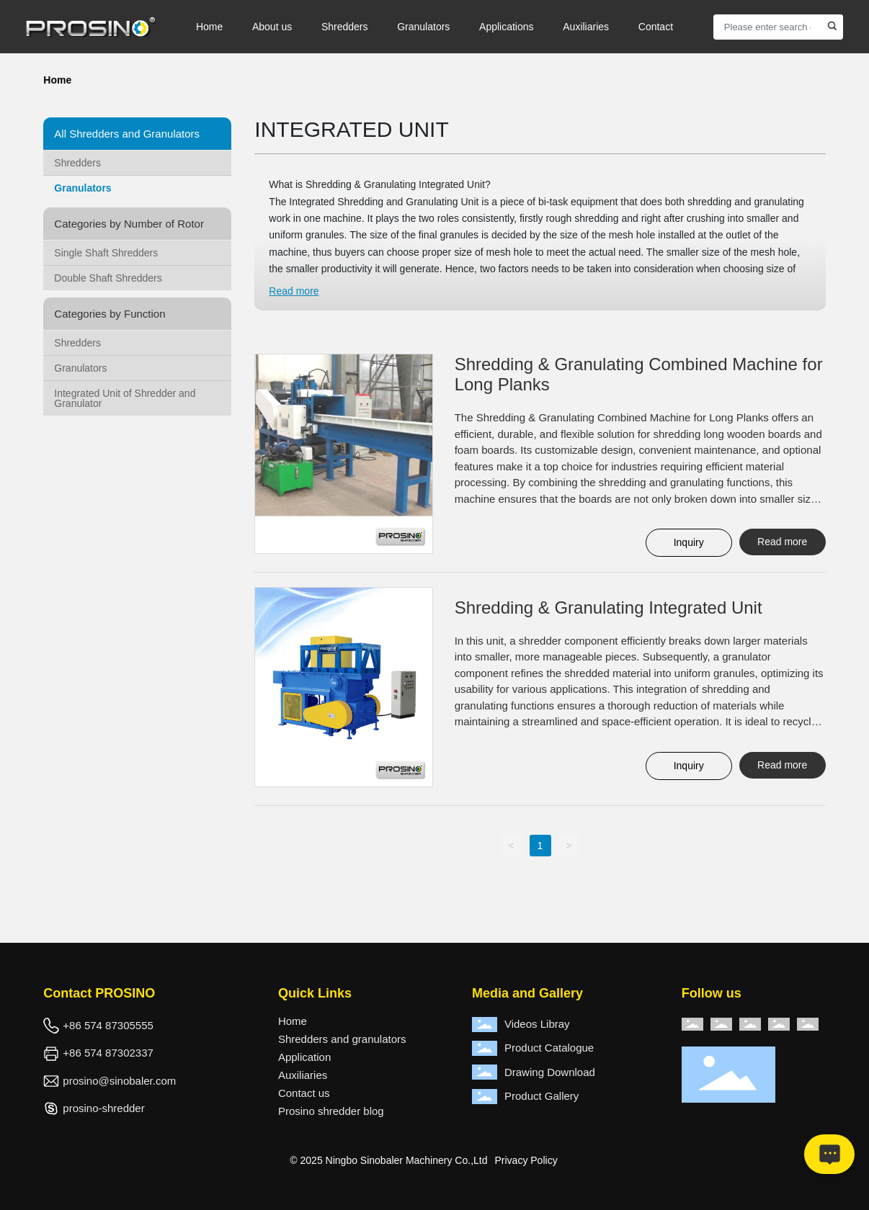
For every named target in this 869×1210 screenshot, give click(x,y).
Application (304, 1057)
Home (292, 1021)
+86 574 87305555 (108, 1025)
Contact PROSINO (99, 993)
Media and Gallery (527, 993)
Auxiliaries (302, 1075)
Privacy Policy (526, 1160)
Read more (293, 291)
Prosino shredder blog (331, 1111)
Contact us (304, 1093)
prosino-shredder (103, 1108)
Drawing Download (549, 1072)
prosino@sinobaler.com (119, 1081)
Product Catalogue (549, 1047)
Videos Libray (537, 1024)
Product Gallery (541, 1096)
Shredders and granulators (342, 1039)
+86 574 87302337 (108, 1053)
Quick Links (315, 993)
